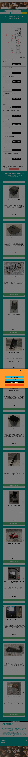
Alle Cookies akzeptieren (14, 384)
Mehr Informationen (20, 373)
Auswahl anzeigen (14, 377)
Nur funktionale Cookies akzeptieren (14, 379)
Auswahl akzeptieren (14, 382)
